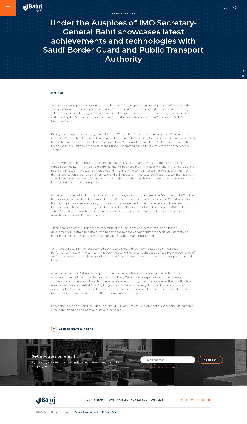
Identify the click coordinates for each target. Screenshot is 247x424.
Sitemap (99, 400)
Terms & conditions (86, 412)
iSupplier (156, 400)
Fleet (88, 400)
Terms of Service (165, 367)
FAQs (111, 400)
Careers (122, 400)
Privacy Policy (148, 367)
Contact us (139, 400)
